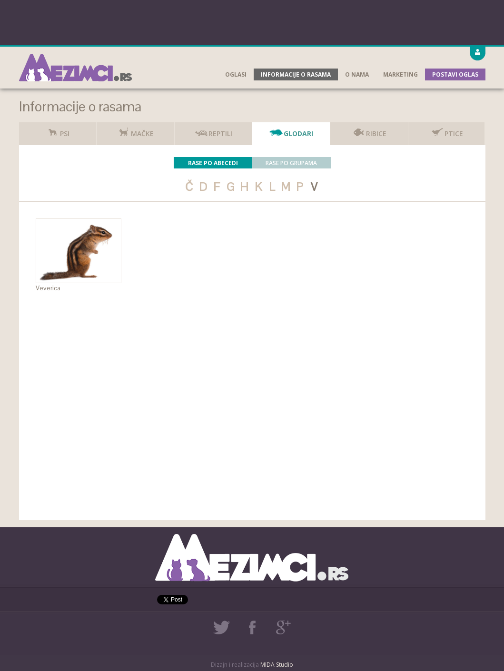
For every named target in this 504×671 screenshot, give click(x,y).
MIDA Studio (276, 665)
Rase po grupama (291, 163)
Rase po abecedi (213, 163)
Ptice (446, 130)
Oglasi (236, 74)
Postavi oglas (455, 74)
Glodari (291, 130)
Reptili (213, 130)
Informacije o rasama (296, 74)
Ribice (369, 130)
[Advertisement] (252, 21)
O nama (357, 74)
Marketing (400, 74)
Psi (57, 130)
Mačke (135, 130)
